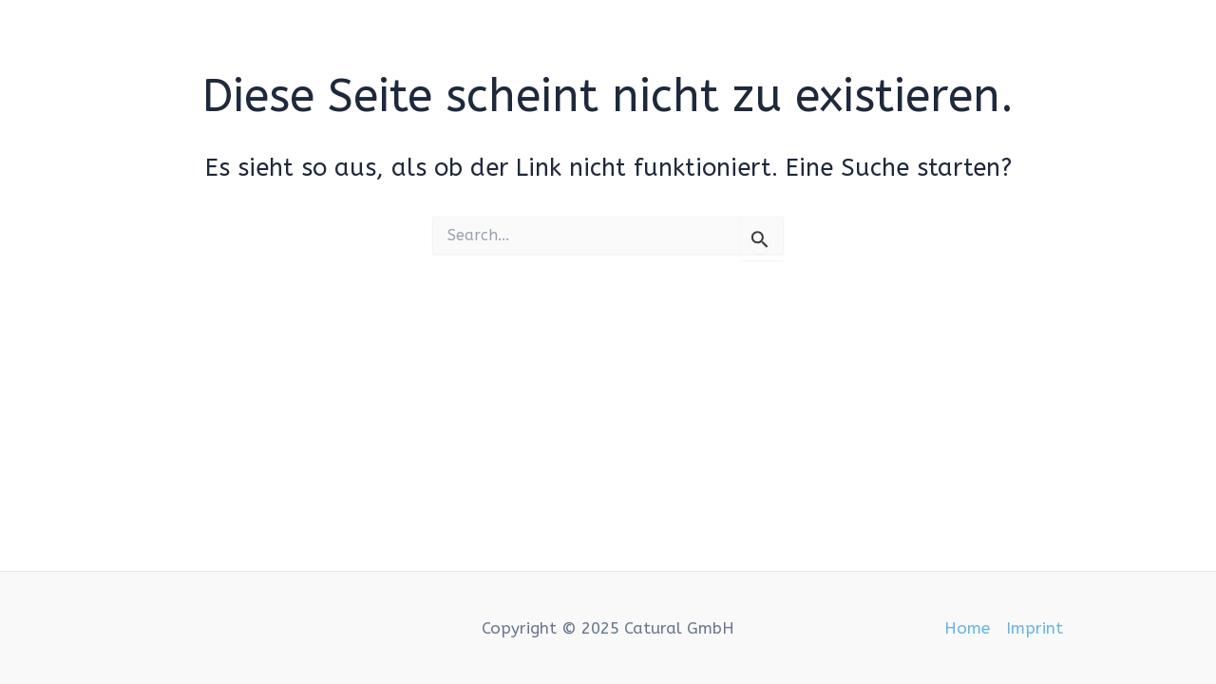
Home (967, 627)
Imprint (1034, 627)
